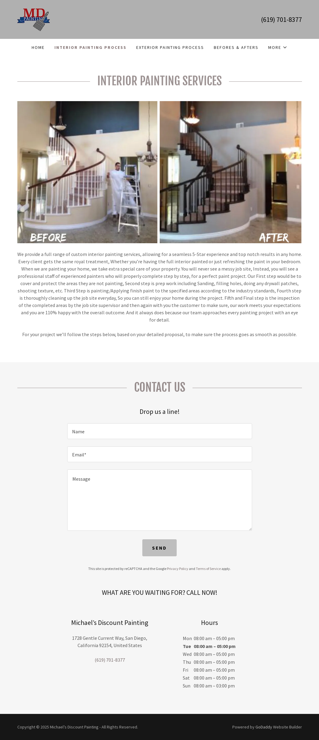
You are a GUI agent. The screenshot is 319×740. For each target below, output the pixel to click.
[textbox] (159, 431)
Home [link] (38, 47)
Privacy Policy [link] (177, 568)
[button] (277, 47)
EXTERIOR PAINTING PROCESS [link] (170, 47)
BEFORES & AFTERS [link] (236, 47)
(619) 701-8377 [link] (281, 19)
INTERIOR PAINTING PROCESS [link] (90, 47)
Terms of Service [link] (208, 568)
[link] (33, 19)
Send (159, 548)
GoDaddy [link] (263, 727)
